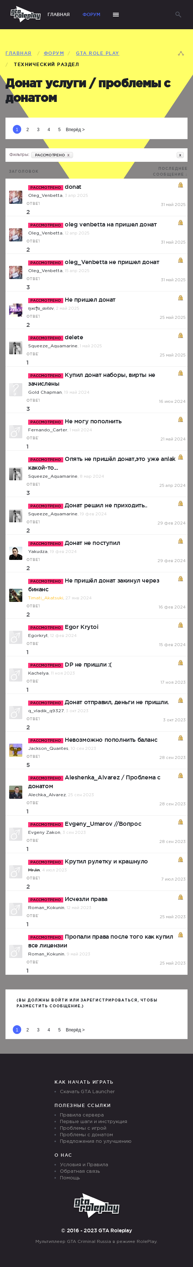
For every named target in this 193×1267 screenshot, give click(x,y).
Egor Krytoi (82, 626)
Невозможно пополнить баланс (111, 739)
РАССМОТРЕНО (52, 155)
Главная (59, 14)
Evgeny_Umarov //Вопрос (103, 823)
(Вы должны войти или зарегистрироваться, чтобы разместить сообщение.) (87, 1003)
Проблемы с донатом (86, 1135)
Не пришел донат (90, 299)
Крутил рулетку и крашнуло (106, 861)
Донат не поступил (92, 542)
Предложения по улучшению (96, 1142)
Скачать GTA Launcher (87, 1092)
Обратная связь (80, 1171)
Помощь (70, 1178)
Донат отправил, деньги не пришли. (117, 702)
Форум (91, 14)
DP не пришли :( (88, 664)
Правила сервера (82, 1115)
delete (74, 337)
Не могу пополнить (93, 421)
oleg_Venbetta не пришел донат (112, 262)
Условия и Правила (84, 1165)
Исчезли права (86, 899)
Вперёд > (75, 129)
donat (73, 186)
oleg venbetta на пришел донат (110, 224)
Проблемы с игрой (83, 1128)
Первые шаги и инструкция (93, 1122)
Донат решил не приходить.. (106, 505)
